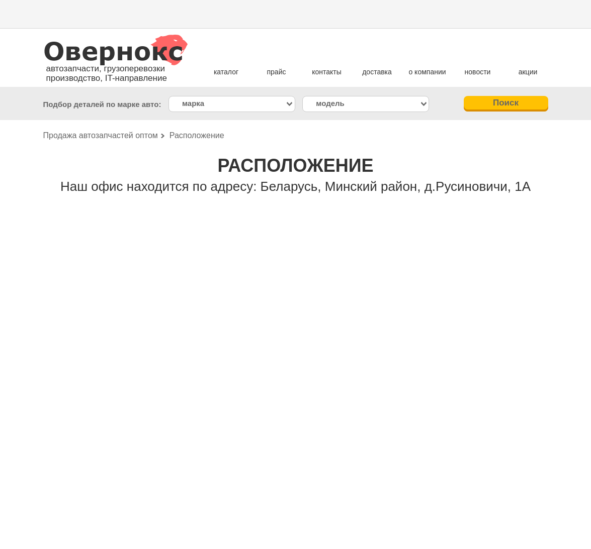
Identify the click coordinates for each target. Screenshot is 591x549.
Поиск (506, 102)
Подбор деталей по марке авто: (102, 104)
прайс (276, 72)
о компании (427, 72)
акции (528, 72)
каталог (226, 72)
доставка (377, 72)
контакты (327, 72)
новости (478, 72)
